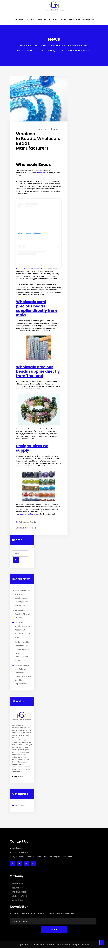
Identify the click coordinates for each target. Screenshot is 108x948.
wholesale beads (27, 522)
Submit (54, 929)
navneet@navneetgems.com (28, 514)
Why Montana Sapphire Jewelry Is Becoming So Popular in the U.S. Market (23, 629)
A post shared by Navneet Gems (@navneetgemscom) (39, 263)
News (30, 50)
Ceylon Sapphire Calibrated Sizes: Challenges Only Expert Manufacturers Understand (22, 651)
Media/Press (17, 900)
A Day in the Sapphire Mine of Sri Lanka (22, 614)
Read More (19, 776)
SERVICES (30, 19)
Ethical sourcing (19, 895)
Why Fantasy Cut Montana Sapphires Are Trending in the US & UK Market (23, 598)
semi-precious (44, 173)
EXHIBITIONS (74, 19)
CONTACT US (88, 19)
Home (20, 50)
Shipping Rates (19, 891)
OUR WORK (53, 19)
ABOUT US (42, 19)
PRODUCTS (18, 19)
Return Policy (18, 887)
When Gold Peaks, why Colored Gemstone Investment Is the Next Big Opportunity (23, 674)
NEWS (63, 19)
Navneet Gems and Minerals (27, 269)
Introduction (17, 883)
